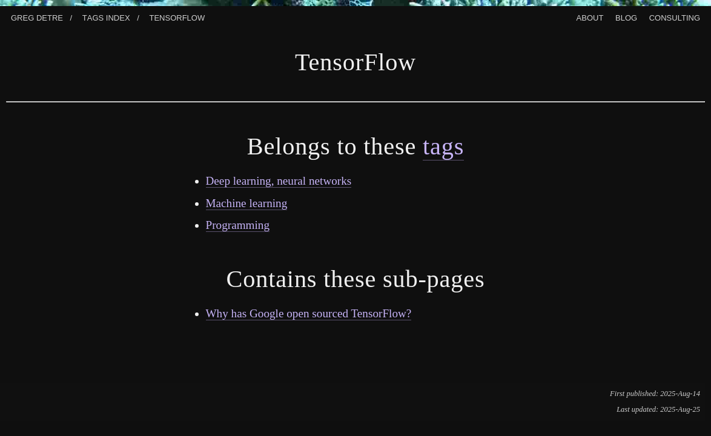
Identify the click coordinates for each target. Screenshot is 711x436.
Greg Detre (37, 16)
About (590, 16)
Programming (238, 225)
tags (443, 146)
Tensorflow (177, 16)
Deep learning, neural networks (279, 180)
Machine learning (247, 203)
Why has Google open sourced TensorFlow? (309, 313)
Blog (626, 16)
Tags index (106, 16)
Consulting (674, 16)
